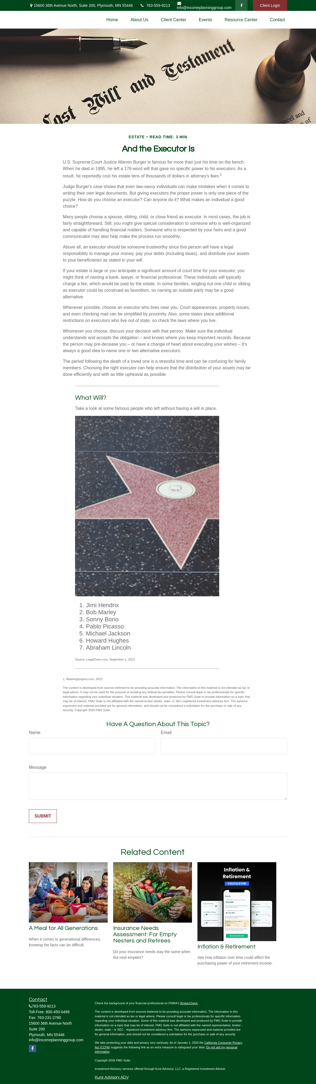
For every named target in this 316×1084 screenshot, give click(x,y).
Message (38, 767)
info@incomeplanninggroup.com (204, 5)
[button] (112, 19)
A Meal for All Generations (63, 928)
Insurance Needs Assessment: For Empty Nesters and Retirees (145, 934)
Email (166, 732)
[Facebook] (241, 5)
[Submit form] (43, 816)
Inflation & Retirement (226, 947)
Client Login (270, 5)
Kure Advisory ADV (112, 1077)
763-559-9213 (155, 5)
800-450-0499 (57, 1012)
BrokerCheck (189, 1003)
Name (35, 732)
